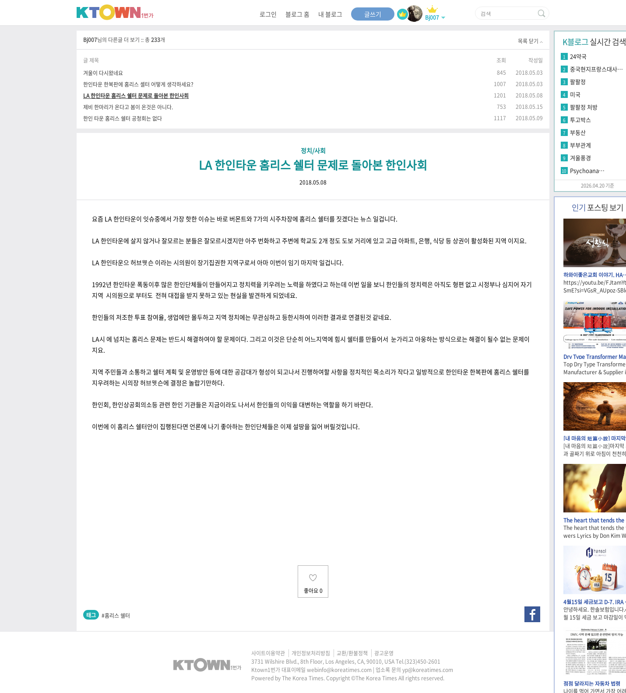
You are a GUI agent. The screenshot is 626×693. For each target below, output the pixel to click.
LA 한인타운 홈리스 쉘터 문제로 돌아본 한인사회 (136, 95)
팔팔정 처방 (584, 107)
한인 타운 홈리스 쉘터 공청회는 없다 (122, 118)
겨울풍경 (580, 157)
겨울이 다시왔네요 (103, 73)
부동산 (578, 132)
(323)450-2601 (422, 661)
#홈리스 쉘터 (116, 616)
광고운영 (384, 653)
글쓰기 (372, 14)
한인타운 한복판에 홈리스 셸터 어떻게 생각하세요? (138, 84)
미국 (575, 94)
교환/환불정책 (352, 653)
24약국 (578, 56)
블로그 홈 (297, 14)
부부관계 (580, 145)
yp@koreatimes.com (427, 670)
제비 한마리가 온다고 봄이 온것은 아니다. (128, 107)
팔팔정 (578, 81)
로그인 (268, 14)
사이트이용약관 (268, 653)
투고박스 (580, 119)
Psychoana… (587, 170)
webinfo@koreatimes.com (339, 670)
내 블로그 (330, 14)
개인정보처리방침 (311, 653)
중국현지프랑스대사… (596, 69)
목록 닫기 (530, 41)
